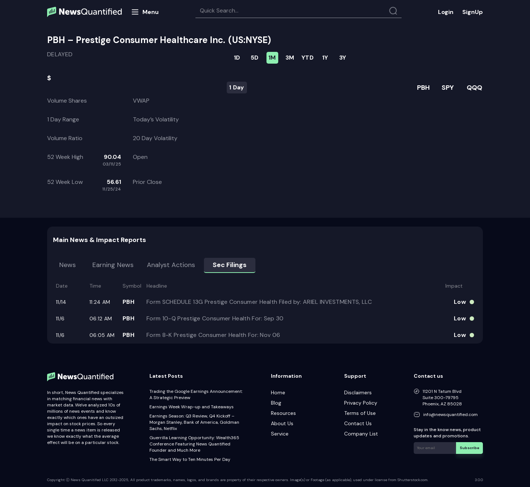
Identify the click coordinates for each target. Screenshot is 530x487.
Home (278, 392)
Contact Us (358, 423)
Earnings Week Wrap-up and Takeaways (191, 407)
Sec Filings (230, 264)
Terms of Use (360, 413)
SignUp (472, 12)
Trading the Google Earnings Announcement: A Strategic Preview (196, 394)
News (67, 264)
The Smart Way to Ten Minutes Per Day (189, 459)
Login (445, 12)
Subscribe (469, 447)
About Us (282, 423)
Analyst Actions (171, 264)
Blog (276, 402)
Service (280, 433)
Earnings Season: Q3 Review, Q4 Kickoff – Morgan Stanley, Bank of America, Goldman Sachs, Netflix (194, 422)
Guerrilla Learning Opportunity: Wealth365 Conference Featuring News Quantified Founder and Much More (194, 444)
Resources (283, 413)
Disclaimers (358, 392)
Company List (361, 433)
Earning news (113, 264)
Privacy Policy (360, 402)
